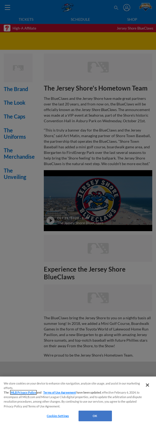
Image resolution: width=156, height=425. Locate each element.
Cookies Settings (58, 416)
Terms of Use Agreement (59, 392)
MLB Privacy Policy (23, 392)
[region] (78, 401)
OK (95, 416)
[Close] (147, 385)
